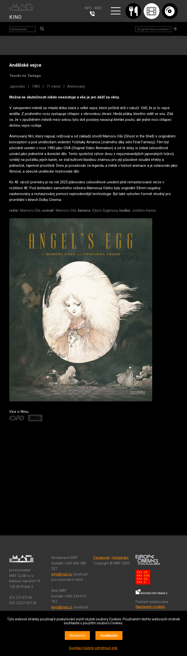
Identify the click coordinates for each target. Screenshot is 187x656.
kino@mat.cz (61, 607)
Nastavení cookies (150, 606)
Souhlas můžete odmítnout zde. (93, 648)
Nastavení (77, 635)
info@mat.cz (61, 574)
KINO (15, 17)
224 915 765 (93, 13)
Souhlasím (109, 635)
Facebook (101, 557)
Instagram (120, 557)
